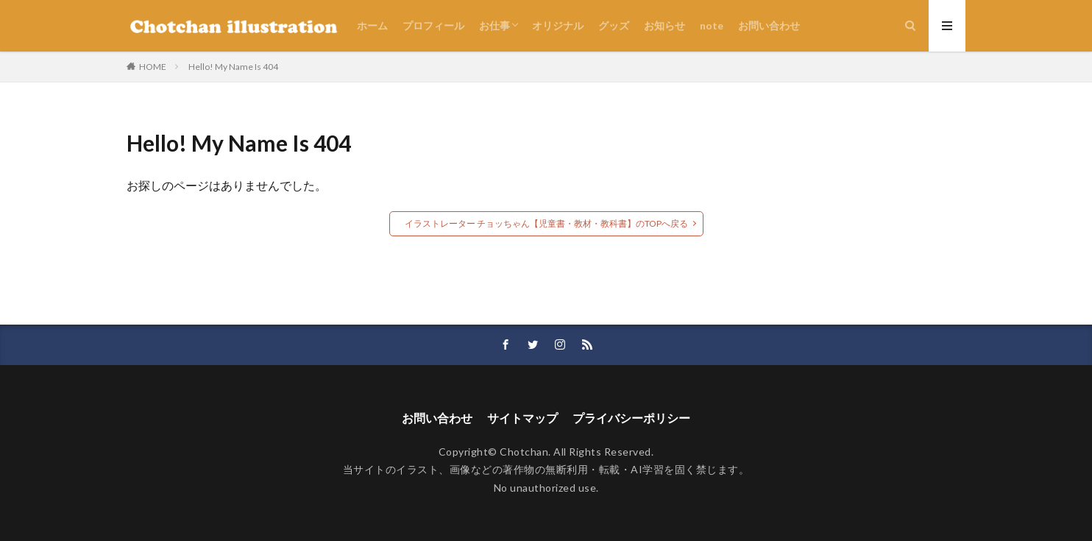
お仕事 (494, 25)
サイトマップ (522, 418)
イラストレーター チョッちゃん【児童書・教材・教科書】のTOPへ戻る (546, 223)
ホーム (372, 25)
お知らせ (664, 25)
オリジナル (558, 25)
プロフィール (433, 25)
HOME (152, 66)
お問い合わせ (769, 25)
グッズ (613, 25)
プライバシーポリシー (631, 418)
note (711, 25)
